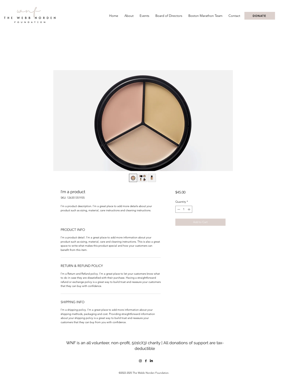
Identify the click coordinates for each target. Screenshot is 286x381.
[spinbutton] (184, 209)
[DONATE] (259, 16)
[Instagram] (140, 361)
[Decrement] (178, 209)
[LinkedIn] (151, 361)
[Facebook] (146, 361)
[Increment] (189, 209)
